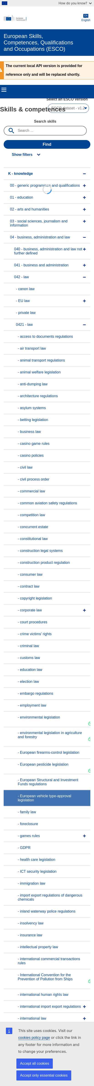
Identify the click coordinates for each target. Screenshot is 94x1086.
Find (47, 144)
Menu (4, 90)
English (85, 18)
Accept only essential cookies (44, 1075)
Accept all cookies (34, 1063)
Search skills (45, 121)
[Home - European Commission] (42, 18)
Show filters (22, 155)
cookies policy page (34, 1038)
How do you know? (75, 3)
